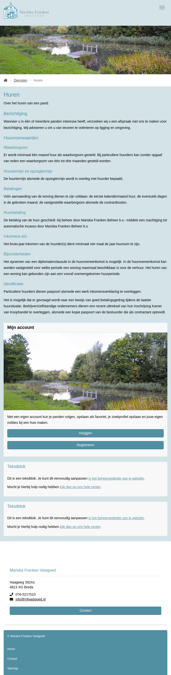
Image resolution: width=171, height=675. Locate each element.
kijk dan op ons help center (80, 487)
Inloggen (85, 433)
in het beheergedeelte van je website (116, 478)
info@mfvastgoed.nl (31, 599)
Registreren (85, 445)
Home (11, 649)
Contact (85, 610)
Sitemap (12, 668)
